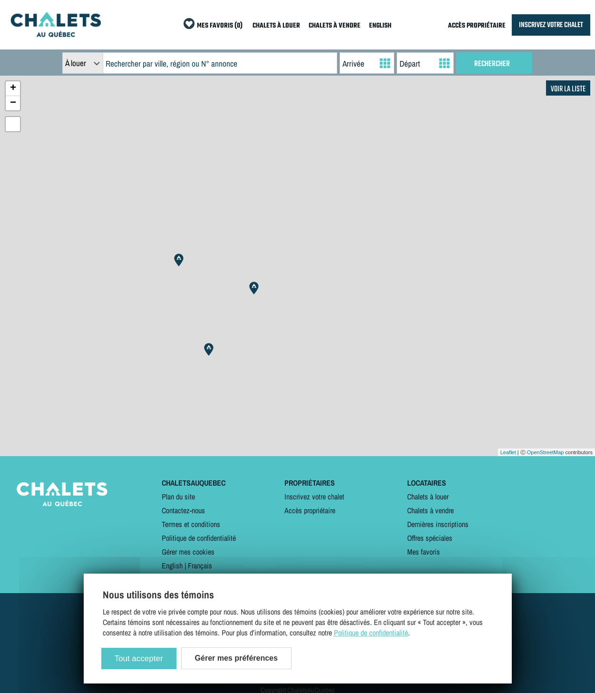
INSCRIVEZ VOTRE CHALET (551, 25)
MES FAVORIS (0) (220, 25)
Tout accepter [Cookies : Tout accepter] (139, 658)
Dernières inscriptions (437, 524)
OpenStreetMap (545, 452)
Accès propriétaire (309, 510)
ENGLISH (380, 25)
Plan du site (178, 496)
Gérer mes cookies (188, 552)
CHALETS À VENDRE (335, 25)
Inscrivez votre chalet (314, 496)
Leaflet (508, 452)
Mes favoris (423, 552)
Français (200, 565)
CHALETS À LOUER (276, 25)
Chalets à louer (428, 496)
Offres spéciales (429, 538)
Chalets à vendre (430, 510)
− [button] (13, 103)
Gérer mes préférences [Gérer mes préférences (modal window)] (236, 658)
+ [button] (13, 88)
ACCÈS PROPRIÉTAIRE (477, 25)
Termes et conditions (191, 524)
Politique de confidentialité (199, 538)
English (172, 565)
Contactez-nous (183, 510)
